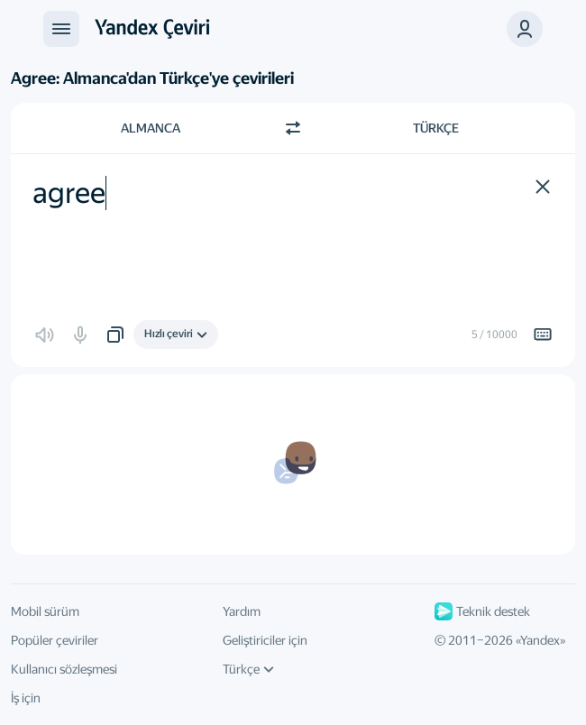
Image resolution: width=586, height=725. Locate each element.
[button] (525, 29)
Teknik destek (482, 611)
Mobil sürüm (45, 611)
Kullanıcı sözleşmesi (64, 669)
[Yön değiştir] (293, 128)
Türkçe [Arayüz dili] (248, 669)
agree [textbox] (68, 193)
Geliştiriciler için (265, 640)
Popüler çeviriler (54, 640)
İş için (26, 698)
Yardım (242, 611)
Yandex (540, 640)
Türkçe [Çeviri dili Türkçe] (436, 128)
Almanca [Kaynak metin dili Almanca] (150, 128)
